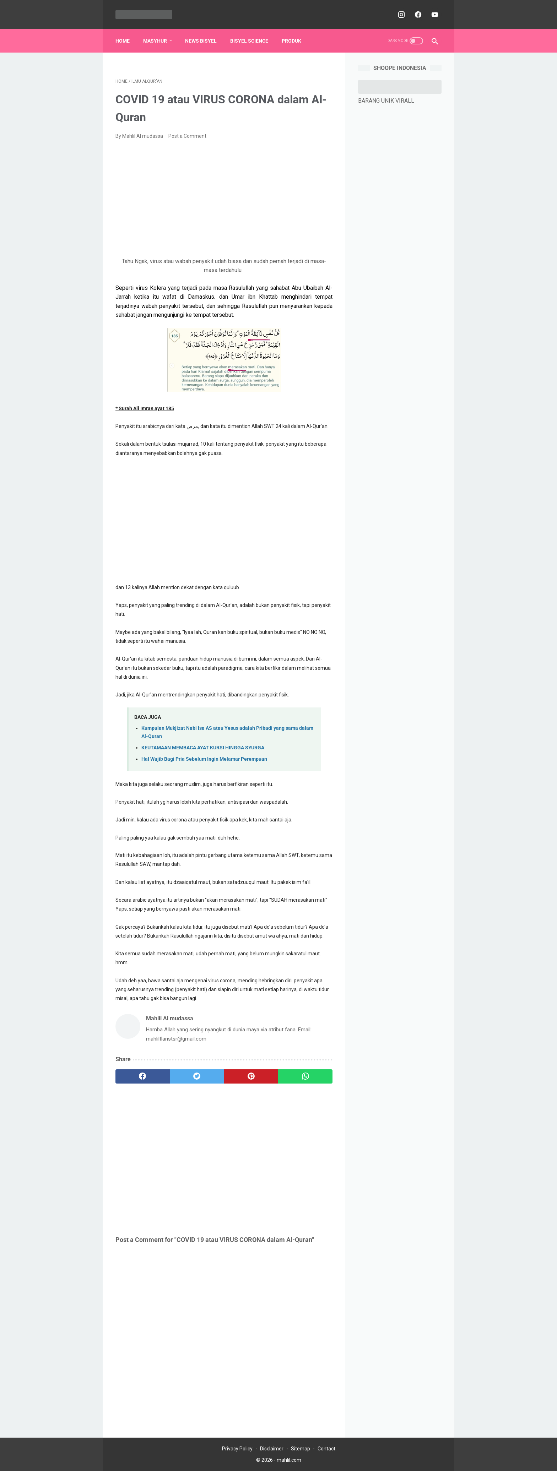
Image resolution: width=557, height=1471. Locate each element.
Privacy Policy (237, 1448)
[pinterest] (251, 1076)
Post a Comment (187, 136)
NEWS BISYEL (201, 41)
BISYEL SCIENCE (249, 41)
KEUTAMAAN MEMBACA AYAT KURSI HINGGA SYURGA (202, 748)
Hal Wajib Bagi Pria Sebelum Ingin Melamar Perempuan (204, 759)
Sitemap (300, 1448)
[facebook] (417, 14)
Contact (326, 1448)
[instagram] (400, 14)
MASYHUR (155, 41)
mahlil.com (289, 1460)
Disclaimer (271, 1448)
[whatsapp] (305, 1076)
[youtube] (434, 14)
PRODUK (291, 41)
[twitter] (197, 1076)
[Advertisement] (223, 198)
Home (122, 41)
